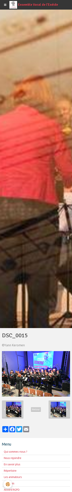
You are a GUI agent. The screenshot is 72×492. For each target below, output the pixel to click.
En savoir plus (12, 464)
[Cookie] (7, 484)
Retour (36, 409)
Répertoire (10, 470)
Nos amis (9, 483)
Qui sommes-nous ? (15, 451)
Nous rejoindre (12, 458)
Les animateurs (13, 477)
